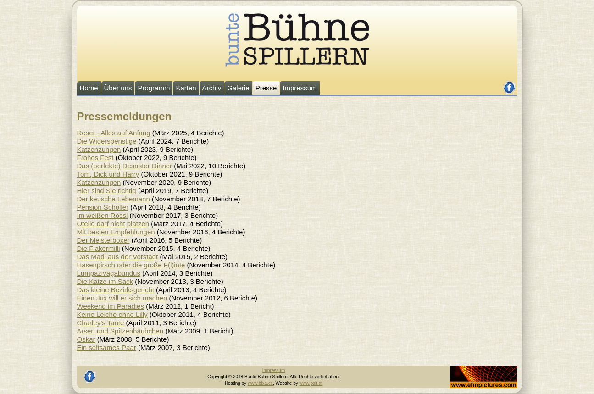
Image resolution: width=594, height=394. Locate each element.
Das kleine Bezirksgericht (115, 290)
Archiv (212, 88)
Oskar (86, 339)
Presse (266, 88)
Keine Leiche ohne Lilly (112, 314)
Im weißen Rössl (102, 215)
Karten (186, 88)
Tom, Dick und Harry (108, 174)
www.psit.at (311, 383)
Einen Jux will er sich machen (122, 298)
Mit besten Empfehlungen (116, 232)
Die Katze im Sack (105, 281)
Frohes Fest (95, 157)
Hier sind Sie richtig (106, 190)
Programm (154, 88)
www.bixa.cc (260, 383)
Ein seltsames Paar (106, 347)
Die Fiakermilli (98, 248)
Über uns (118, 88)
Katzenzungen (99, 149)
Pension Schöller (103, 207)
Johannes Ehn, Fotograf (474, 368)
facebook (509, 84)
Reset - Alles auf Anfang (113, 133)
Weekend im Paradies (110, 306)
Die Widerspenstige (107, 141)
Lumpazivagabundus (108, 273)
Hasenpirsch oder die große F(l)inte (131, 265)
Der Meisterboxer (103, 240)
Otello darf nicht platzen (113, 224)
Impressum (299, 88)
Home (89, 88)
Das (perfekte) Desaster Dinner (124, 166)
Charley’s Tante (100, 323)
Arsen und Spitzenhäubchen (120, 331)
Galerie (238, 88)
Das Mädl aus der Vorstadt (117, 257)
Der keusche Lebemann (113, 199)
